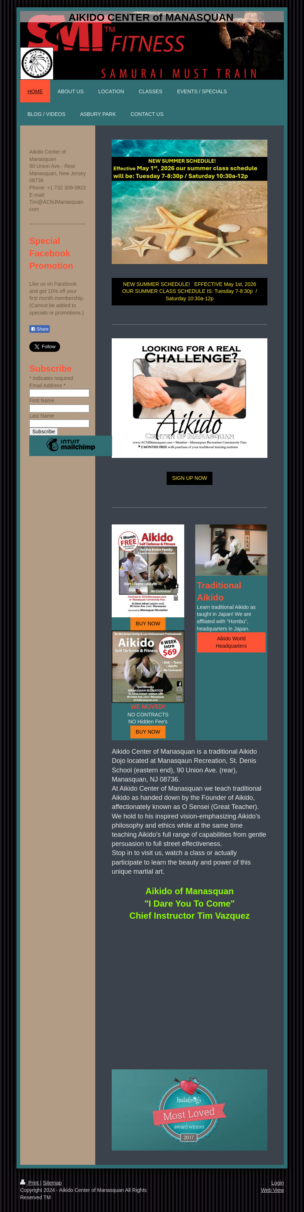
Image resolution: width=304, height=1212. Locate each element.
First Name (41, 400)
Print (30, 1183)
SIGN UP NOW (189, 478)
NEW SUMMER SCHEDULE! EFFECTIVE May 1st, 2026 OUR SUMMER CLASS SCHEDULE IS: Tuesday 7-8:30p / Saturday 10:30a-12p (189, 291)
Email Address (47, 385)
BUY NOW (148, 623)
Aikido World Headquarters (231, 642)
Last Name (41, 416)
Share (39, 329)
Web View (272, 1190)
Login (277, 1183)
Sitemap (52, 1183)
